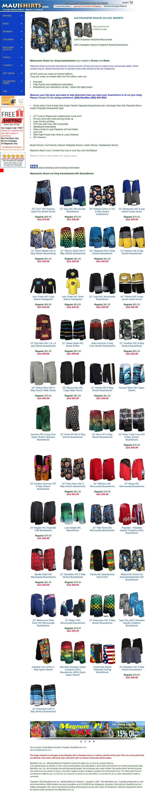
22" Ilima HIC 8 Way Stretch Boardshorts (102, 435)
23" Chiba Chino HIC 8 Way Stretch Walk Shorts (43, 389)
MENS (6, 24)
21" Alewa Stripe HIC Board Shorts (72, 344)
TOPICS (7, 57)
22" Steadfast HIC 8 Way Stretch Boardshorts (72, 575)
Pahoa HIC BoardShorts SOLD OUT (102, 575)
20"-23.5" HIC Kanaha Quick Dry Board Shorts (43, 210)
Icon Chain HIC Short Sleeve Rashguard (73, 298)
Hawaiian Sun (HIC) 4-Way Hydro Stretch (43, 668)
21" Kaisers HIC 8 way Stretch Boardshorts (131, 252)
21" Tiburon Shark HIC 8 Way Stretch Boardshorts (72, 252)
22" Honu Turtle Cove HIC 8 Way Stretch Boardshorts (132, 437)
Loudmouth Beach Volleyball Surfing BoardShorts (102, 670)
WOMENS (7, 31)
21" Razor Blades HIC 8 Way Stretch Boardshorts (43, 252)
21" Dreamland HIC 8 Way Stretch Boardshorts (43, 710)
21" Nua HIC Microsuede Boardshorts (72, 210)
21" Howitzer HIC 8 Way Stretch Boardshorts (132, 344)
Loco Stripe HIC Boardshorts (73, 529)
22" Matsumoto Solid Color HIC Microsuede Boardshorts (43, 623)
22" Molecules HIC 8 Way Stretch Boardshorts (102, 621)
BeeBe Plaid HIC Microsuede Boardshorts (43, 575)
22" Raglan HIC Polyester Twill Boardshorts (43, 529)
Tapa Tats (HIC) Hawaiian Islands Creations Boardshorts (132, 623)
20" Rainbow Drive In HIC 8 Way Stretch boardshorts (102, 211)
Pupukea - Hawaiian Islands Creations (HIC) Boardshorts (132, 530)
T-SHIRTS (7, 65)
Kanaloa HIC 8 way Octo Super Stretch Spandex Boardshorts (43, 437)
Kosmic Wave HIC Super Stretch (131, 389)
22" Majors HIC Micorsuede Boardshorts (72, 621)
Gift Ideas (8, 73)
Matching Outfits (8, 48)
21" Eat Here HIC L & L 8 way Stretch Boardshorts (43, 344)
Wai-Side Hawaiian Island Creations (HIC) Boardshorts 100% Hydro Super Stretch (73, 671)
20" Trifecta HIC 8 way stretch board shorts (132, 298)
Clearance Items (9, 82)
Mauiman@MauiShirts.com (40, 750)
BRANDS (7, 16)
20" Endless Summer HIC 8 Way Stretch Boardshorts (43, 486)
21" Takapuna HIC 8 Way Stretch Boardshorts (102, 252)
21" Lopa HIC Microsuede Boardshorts (102, 298)
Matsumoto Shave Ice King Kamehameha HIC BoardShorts (132, 577)
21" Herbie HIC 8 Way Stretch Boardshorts (102, 389)
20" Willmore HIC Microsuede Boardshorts (102, 485)
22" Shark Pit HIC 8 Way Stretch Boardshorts (72, 435)
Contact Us (44, 97)
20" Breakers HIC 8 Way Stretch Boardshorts (132, 668)
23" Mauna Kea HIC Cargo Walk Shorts (73, 389)
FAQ (5, 91)
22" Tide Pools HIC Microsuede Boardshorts (102, 529)
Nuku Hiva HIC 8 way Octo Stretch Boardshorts (102, 344)
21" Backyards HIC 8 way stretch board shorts (132, 210)
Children (8, 39)
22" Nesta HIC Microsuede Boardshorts (132, 485)
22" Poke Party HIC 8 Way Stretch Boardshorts (72, 485)
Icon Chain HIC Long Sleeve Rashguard (43, 298)
